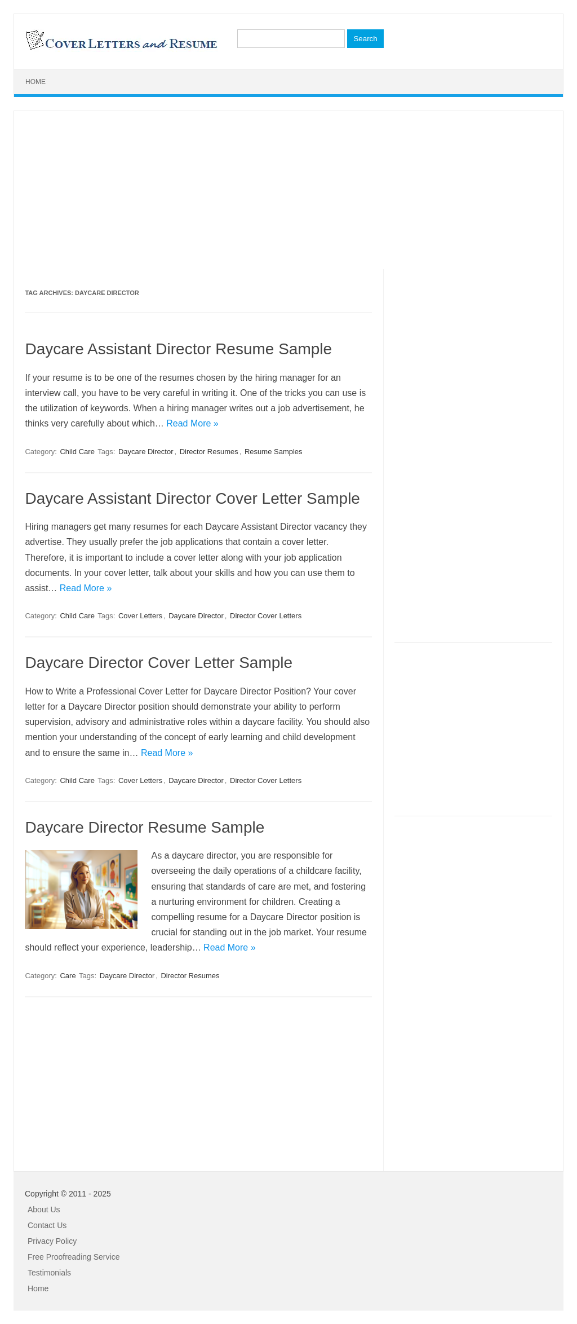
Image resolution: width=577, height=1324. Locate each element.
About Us (44, 1209)
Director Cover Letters (265, 616)
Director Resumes (209, 451)
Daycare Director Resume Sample (144, 827)
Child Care (77, 451)
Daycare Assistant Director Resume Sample (178, 349)
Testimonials (49, 1272)
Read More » (192, 423)
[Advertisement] (288, 190)
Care (68, 975)
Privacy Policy (52, 1241)
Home (35, 82)
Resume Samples (274, 451)
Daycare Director (146, 451)
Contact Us (47, 1225)
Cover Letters (140, 616)
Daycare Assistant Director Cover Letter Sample (192, 498)
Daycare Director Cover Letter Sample (158, 662)
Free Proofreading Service (73, 1256)
